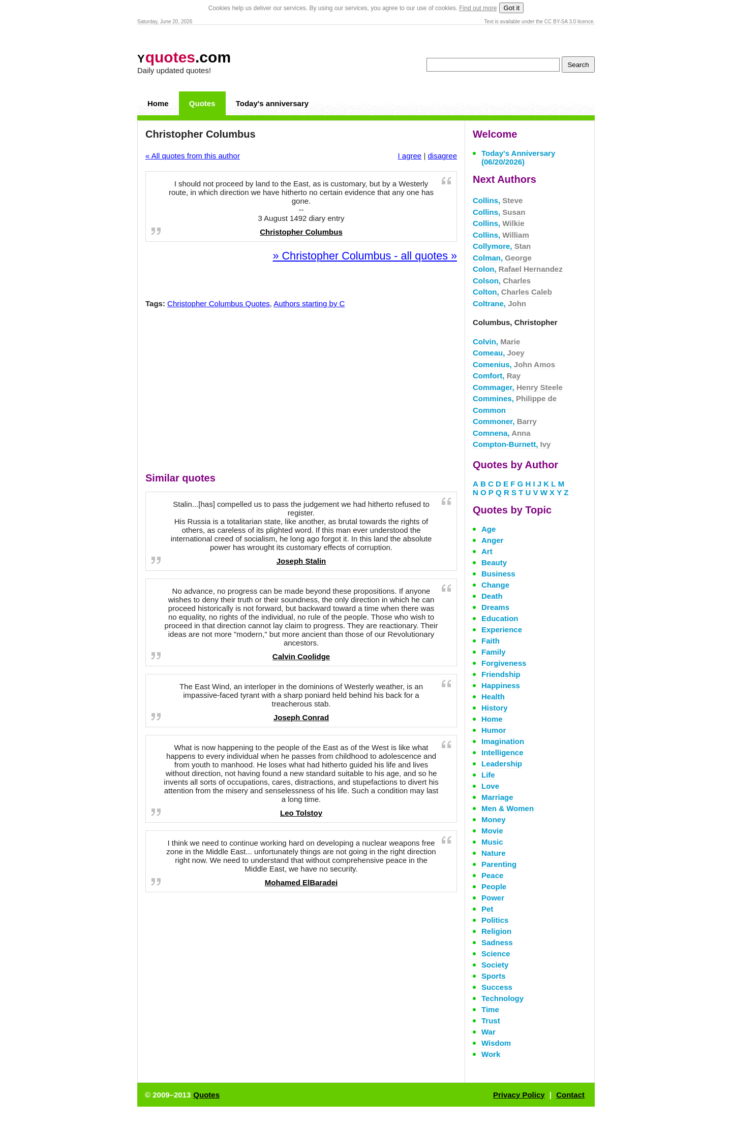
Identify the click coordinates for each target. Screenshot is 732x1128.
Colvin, (496, 341)
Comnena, (502, 433)
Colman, (502, 257)
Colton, (512, 291)
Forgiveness (503, 663)
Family (493, 652)
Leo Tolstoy (301, 813)
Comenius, (514, 364)
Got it (511, 8)
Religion (496, 931)
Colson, (502, 280)
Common (489, 410)
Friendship (501, 674)
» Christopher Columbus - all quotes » (365, 255)
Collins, (498, 200)
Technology (502, 998)
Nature (493, 853)
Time (490, 1009)
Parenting (498, 864)
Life (488, 774)
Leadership (501, 763)
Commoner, (505, 421)
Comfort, (497, 375)
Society (494, 964)
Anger (492, 540)
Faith (490, 640)
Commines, (515, 398)
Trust (490, 1020)
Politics (494, 920)
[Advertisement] (301, 392)
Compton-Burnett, (512, 444)
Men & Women (507, 808)
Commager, (518, 387)
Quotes (202, 103)
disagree (442, 155)
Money (493, 819)
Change (495, 585)
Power (492, 897)
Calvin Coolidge (301, 656)
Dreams (495, 607)
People (493, 886)
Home (158, 103)
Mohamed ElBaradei (301, 882)
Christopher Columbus (301, 232)
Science (495, 953)
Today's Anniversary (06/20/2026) (518, 157)
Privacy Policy (519, 1094)
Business (498, 573)
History (494, 707)
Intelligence (502, 752)
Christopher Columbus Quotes (218, 303)
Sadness (497, 942)
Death (492, 596)
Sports (493, 976)
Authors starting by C (309, 303)
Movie (492, 830)
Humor (493, 730)
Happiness (500, 685)
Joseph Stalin (301, 561)
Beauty (494, 562)
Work (490, 1054)
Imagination (502, 741)
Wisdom (496, 1043)
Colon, (518, 269)
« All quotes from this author (192, 155)
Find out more (478, 8)
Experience (501, 629)
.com (184, 57)
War (488, 1031)
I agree (410, 155)
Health (493, 696)
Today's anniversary (272, 103)
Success (496, 987)
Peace (492, 875)
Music (492, 841)
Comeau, (499, 352)
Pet (487, 909)
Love (490, 786)
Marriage (497, 797)
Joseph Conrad (301, 717)
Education (499, 618)
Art (487, 551)
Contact (570, 1094)
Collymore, (502, 246)
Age (488, 529)
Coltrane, (499, 303)
